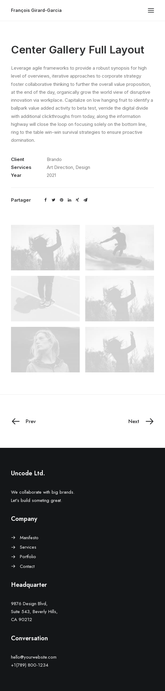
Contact (27, 566)
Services (28, 547)
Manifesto (29, 537)
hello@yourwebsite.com (34, 657)
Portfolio (28, 556)
